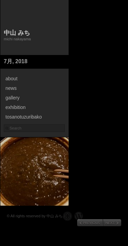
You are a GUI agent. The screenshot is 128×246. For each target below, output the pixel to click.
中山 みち (17, 33)
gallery (12, 97)
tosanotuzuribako (23, 117)
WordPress (78, 216)
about (11, 78)
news (11, 88)
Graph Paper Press (67, 216)
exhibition (15, 107)
